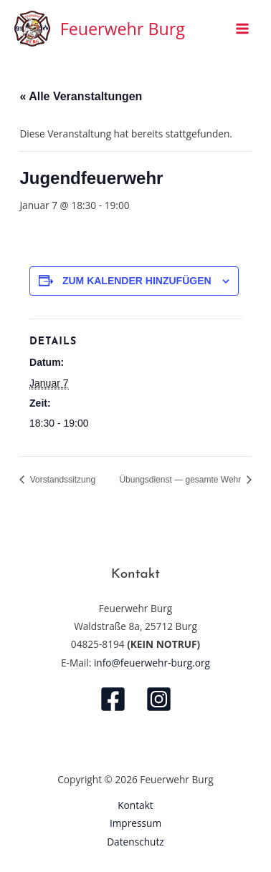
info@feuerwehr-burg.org (152, 662)
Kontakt (135, 805)
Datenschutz (135, 841)
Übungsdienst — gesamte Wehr (181, 480)
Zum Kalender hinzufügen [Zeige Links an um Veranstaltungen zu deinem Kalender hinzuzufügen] (136, 280)
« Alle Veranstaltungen (80, 96)
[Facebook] (113, 699)
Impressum (135, 823)
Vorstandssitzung (61, 480)
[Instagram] (159, 699)
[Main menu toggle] (242, 29)
